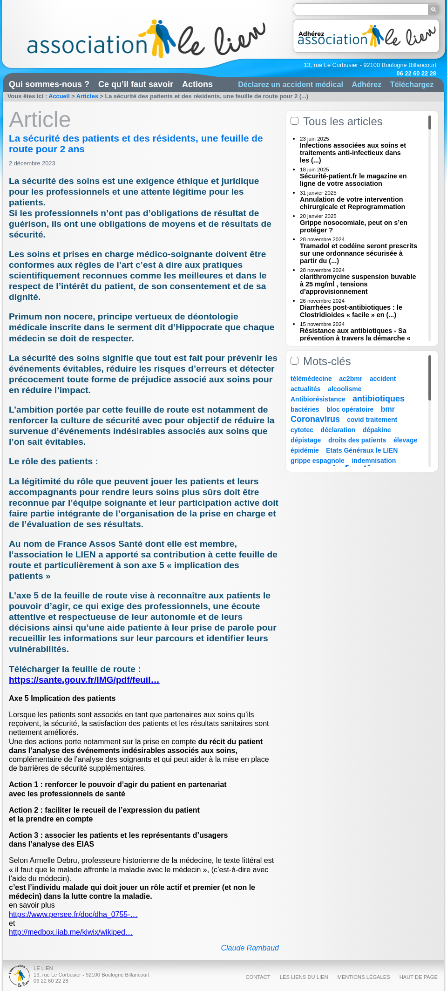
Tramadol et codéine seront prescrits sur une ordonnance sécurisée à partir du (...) (358, 253)
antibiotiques (378, 398)
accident (383, 378)
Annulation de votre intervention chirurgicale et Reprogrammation (352, 203)
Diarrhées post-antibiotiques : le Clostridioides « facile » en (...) (351, 311)
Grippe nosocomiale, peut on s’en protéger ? (353, 226)
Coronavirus (316, 419)
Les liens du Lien (304, 977)
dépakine (377, 430)
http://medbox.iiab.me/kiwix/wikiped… (71, 932)
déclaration (338, 430)
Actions (197, 84)
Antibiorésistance (318, 399)
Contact (257, 977)
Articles (87, 96)
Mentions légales (364, 977)
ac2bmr (350, 378)
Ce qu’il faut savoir (135, 84)
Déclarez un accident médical (290, 84)
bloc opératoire (349, 409)
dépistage (306, 440)
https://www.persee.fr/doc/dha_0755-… (73, 914)
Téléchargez (412, 84)
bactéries (305, 409)
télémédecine (311, 378)
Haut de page (419, 977)
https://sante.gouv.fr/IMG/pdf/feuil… (84, 680)
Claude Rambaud (250, 948)
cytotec (302, 430)
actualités (306, 389)
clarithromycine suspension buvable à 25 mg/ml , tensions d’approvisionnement (358, 284)
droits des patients (357, 440)
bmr (388, 409)
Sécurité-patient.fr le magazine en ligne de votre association (353, 179)
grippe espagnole (318, 460)
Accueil (59, 96)
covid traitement (372, 419)
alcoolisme (344, 389)
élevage (405, 440)
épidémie (305, 450)
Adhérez (366, 84)
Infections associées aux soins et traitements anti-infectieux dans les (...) (353, 153)
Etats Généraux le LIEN (362, 450)
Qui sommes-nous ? (49, 84)
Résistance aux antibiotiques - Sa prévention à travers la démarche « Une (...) (355, 338)
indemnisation (374, 460)
